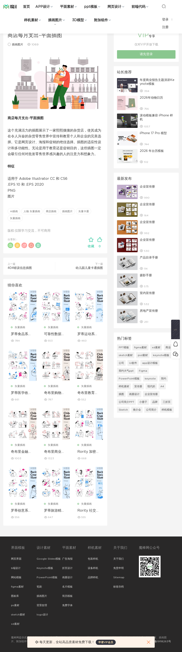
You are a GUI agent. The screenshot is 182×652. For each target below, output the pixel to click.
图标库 (15, 596)
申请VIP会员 (105, 642)
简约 (163, 378)
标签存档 (118, 586)
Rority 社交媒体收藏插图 (88, 511)
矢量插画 (15, 218)
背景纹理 (42, 605)
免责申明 (118, 568)
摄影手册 (146, 275)
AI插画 (14, 211)
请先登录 (146, 54)
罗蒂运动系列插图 (87, 334)
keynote (150, 378)
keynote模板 (161, 355)
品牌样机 (93, 577)
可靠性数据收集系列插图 (54, 334)
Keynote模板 (45, 568)
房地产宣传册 (149, 310)
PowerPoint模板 (129, 378)
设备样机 (93, 568)
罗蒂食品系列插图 (21, 334)
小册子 (143, 402)
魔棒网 (14, 6)
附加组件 (101, 20)
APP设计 (42, 6)
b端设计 (16, 568)
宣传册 (138, 386)
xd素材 (156, 347)
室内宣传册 (147, 293)
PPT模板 (124, 347)
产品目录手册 (149, 257)
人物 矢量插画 (32, 211)
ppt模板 (90, 6)
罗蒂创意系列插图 (21, 511)
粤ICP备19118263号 (159, 641)
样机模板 (167, 409)
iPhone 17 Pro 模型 (153, 133)
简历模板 (67, 596)
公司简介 (151, 409)
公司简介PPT (126, 402)
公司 (121, 363)
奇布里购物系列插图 (54, 393)
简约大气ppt (126, 370)
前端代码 (138, 6)
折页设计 (67, 568)
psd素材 (143, 355)
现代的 (151, 386)
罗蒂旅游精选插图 (54, 511)
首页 (26, 6)
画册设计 (134, 394)
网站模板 (16, 577)
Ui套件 (133, 363)
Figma (143, 370)
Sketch (123, 409)
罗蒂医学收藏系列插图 (21, 393)
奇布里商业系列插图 (54, 452)
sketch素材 (126, 355)
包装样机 (93, 558)
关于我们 (118, 558)
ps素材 (15, 605)
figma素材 (140, 347)
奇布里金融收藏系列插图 (21, 452)
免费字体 (67, 605)
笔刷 (39, 586)
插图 (121, 394)
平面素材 (67, 6)
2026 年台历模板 (152, 151)
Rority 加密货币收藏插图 (88, 452)
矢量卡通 (83, 211)
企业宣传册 (147, 186)
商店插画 (51, 211)
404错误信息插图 (20, 268)
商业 (168, 347)
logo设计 (42, 614)
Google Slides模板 (49, 558)
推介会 (137, 409)
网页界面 (16, 558)
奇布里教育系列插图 (87, 393)
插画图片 (55, 20)
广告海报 (67, 558)
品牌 (155, 402)
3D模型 (78, 20)
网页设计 (114, 6)
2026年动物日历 (151, 97)
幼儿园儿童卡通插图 (89, 268)
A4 (162, 386)
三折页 (167, 402)
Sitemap (118, 577)
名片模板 (67, 586)
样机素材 (31, 20)
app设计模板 (150, 363)
